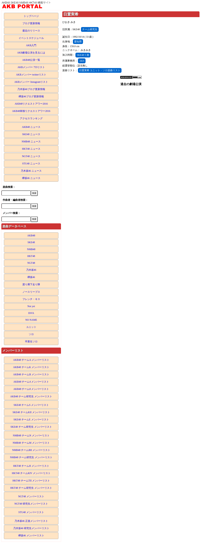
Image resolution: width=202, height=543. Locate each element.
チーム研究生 (89, 29)
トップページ (31, 16)
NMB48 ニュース (31, 141)
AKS (81, 60)
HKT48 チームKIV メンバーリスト (31, 473)
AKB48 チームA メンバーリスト (31, 360)
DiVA (31, 313)
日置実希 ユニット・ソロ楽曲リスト (99, 70)
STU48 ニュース (31, 163)
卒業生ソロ (31, 341)
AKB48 (31, 235)
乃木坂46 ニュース (31, 170)
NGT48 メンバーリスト (31, 496)
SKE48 (31, 242)
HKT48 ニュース (31, 148)
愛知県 (78, 41)
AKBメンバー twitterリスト (31, 74)
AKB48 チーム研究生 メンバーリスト (31, 396)
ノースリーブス (31, 291)
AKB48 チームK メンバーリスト (31, 367)
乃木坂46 (31, 269)
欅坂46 (31, 277)
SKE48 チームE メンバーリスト (31, 419)
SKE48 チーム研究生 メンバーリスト (31, 426)
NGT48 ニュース (31, 156)
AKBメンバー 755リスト (31, 67)
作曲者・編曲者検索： (15, 200)
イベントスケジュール (31, 38)
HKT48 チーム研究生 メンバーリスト (31, 488)
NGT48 (31, 263)
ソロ (31, 334)
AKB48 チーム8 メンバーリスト (31, 389)
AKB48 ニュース (31, 127)
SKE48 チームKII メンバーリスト (31, 412)
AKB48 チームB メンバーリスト (31, 374)
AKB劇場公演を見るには (31, 52)
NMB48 (31, 249)
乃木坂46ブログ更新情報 (31, 89)
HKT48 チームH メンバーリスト (31, 466)
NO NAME (31, 319)
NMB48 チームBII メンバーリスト (31, 450)
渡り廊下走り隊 (31, 284)
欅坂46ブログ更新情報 (31, 96)
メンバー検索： (11, 213)
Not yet (31, 306)
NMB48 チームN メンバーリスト (31, 435)
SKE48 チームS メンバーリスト (31, 405)
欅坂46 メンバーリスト (31, 535)
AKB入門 (31, 45)
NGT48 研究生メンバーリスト (31, 503)
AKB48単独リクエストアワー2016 (31, 111)
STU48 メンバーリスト (31, 512)
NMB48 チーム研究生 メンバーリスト (31, 457)
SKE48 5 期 (83, 55)
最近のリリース (31, 30)
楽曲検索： (9, 187)
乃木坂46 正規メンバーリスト (31, 521)
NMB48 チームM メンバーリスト (31, 442)
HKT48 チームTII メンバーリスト (31, 480)
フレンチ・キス (31, 299)
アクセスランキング (31, 118)
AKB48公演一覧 (31, 60)
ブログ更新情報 (31, 23)
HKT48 (31, 256)
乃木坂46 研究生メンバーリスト (31, 528)
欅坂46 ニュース (31, 178)
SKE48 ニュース (31, 134)
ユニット (31, 327)
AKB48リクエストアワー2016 (31, 103)
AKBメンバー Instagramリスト (31, 82)
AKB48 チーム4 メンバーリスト (31, 381)
